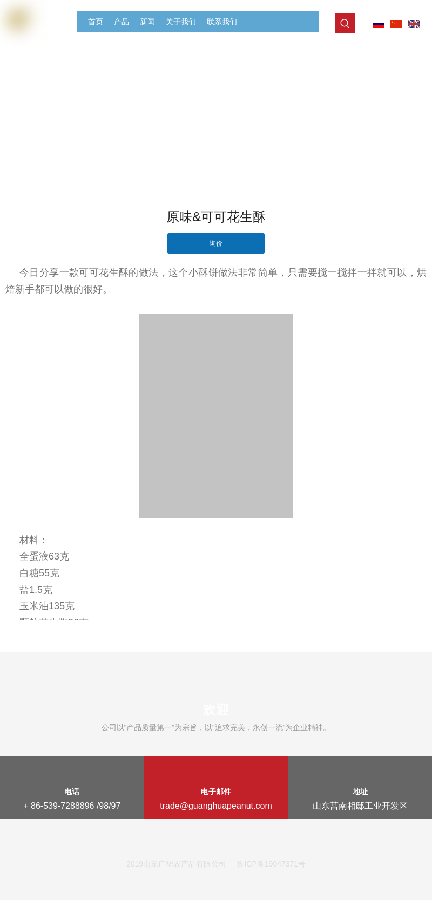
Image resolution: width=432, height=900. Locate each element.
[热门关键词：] (345, 23)
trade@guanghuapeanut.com (216, 805)
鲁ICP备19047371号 (271, 864)
